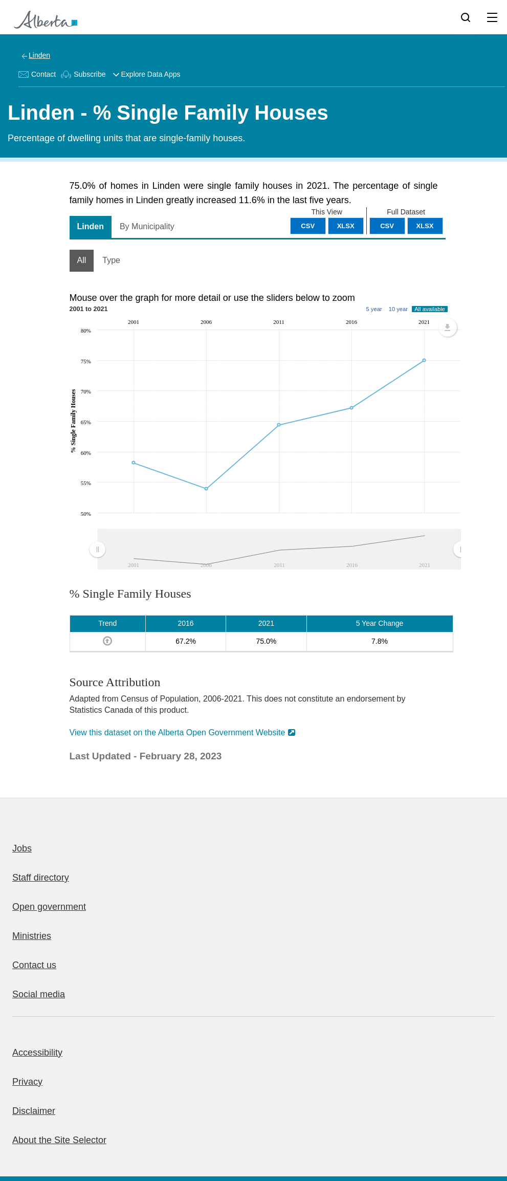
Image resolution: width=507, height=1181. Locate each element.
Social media (38, 994)
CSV (387, 226)
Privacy (27, 1082)
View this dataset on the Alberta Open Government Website (177, 732)
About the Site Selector (59, 1140)
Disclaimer (33, 1111)
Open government (49, 907)
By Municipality (147, 226)
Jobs (22, 848)
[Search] (465, 17)
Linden (39, 55)
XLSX (425, 226)
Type (111, 260)
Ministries (31, 936)
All (81, 260)
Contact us (34, 965)
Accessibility (37, 1052)
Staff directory (40, 877)
